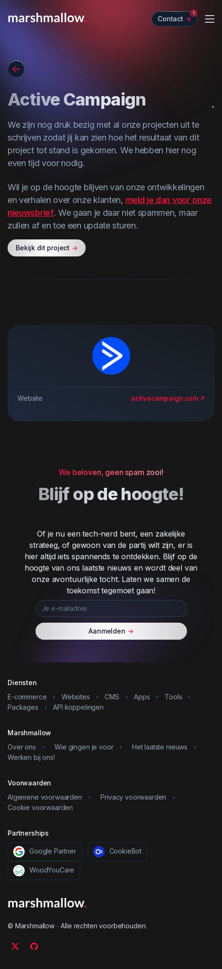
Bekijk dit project (47, 248)
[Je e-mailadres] (111, 608)
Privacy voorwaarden (133, 797)
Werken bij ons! (31, 757)
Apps (142, 697)
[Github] (34, 946)
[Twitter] (15, 946)
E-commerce (27, 697)
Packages (23, 707)
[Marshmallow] (47, 17)
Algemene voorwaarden (45, 797)
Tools (173, 697)
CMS (112, 697)
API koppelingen (78, 707)
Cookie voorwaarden (40, 807)
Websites (76, 697)
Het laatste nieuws (159, 747)
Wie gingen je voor (83, 747)
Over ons (22, 747)
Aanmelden (111, 631)
